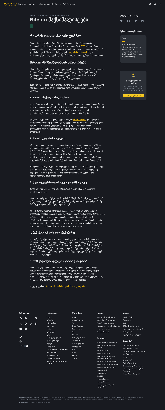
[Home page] (10, 4)
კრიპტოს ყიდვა (77, 320)
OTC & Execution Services (131, 326)
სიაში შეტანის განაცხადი (106, 323)
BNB (124, 323)
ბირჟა (74, 317)
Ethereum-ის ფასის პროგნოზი (107, 364)
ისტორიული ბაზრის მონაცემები (134, 329)
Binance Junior (77, 329)
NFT (73, 349)
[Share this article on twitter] (121, 21)
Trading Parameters (129, 363)
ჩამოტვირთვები (52, 355)
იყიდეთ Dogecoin (103, 379)
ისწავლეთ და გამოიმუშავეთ (107, 342)
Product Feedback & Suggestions (134, 351)
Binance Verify (127, 360)
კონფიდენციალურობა (54, 338)
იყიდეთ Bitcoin (102, 370)
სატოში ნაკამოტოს (78, 52)
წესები (49, 335)
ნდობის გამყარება (53, 341)
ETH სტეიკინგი (77, 346)
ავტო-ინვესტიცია (78, 344)
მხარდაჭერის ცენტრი (130, 348)
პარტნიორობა (128, 317)
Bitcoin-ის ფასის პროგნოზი (106, 361)
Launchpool (76, 341)
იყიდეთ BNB (101, 373)
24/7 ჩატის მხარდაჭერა (131, 345)
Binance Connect (103, 332)
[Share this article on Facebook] (128, 21)
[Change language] (155, 4)
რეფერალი (127, 320)
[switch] (26, 346)
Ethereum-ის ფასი (103, 353)
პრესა (49, 329)
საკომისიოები (127, 354)
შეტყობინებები (52, 352)
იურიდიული (51, 332)
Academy (75, 335)
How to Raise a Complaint (131, 374)
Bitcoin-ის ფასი (102, 350)
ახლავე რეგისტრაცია (133, 96)
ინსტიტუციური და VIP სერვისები (108, 326)
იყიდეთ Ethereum (103, 382)
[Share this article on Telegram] (135, 21)
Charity (74, 358)
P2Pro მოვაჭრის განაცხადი (106, 320)
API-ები (125, 357)
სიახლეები (50, 326)
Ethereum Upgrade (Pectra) (106, 367)
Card (73, 332)
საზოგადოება (51, 346)
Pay (73, 323)
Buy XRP (100, 376)
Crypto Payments (77, 326)
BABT (74, 352)
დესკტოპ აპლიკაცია (54, 358)
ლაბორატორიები (103, 329)
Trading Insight (127, 332)
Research (75, 355)
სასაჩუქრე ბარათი (78, 338)
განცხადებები (51, 323)
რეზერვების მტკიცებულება (132, 335)
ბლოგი (49, 344)
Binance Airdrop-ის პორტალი (133, 366)
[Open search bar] (150, 4)
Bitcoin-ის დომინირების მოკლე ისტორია (66, 286)
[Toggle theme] (160, 4)
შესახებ (49, 317)
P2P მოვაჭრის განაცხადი (106, 317)
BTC (83, 46)
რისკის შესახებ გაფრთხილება (57, 349)
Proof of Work (79, 119)
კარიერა (50, 320)
